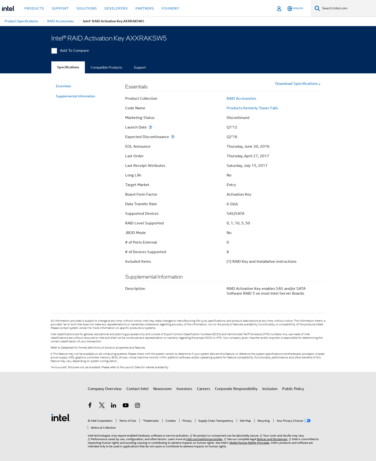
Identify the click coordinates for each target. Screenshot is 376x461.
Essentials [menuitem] (63, 86)
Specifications (68, 67)
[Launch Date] (150, 127)
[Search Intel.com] (348, 8)
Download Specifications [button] (298, 83)
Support (140, 67)
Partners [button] (144, 8)
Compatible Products (106, 67)
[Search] (317, 8)
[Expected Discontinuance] (172, 137)
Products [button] (34, 8)
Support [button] (60, 8)
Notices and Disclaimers (272, 439)
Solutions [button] (86, 8)
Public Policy (293, 388)
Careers (203, 388)
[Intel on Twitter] (102, 406)
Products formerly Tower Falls (252, 108)
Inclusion (269, 388)
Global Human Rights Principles (249, 442)
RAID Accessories (241, 98)
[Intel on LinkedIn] (114, 406)
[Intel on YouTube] (126, 406)
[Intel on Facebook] (90, 406)
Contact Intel (137, 388)
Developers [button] (116, 8)
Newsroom (162, 388)
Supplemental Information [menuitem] (75, 96)
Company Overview (105, 388)
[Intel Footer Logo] (60, 417)
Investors (184, 388)
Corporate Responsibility (236, 388)
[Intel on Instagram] (137, 406)
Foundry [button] (170, 8)
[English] (295, 8)
